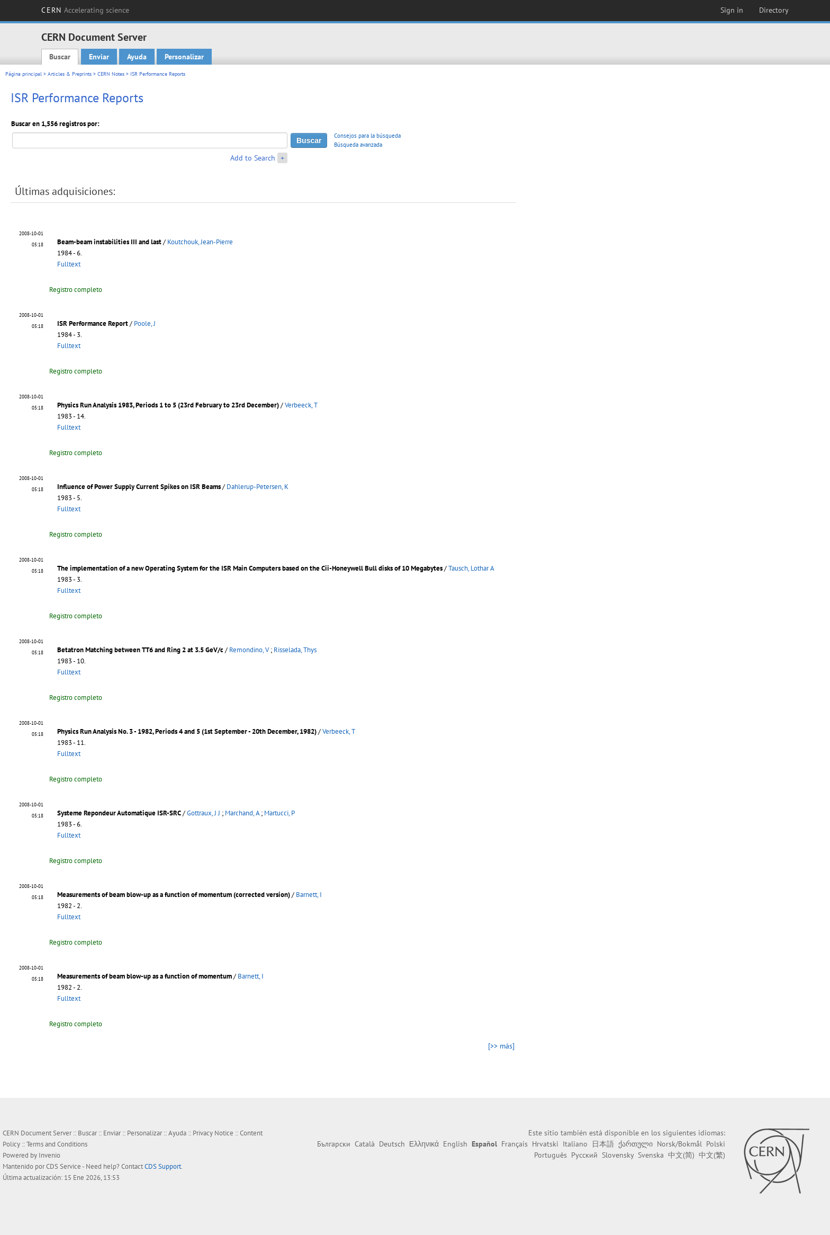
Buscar (59, 56)
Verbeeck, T (301, 405)
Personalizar (184, 56)
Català (365, 1144)
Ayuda (137, 56)
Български (333, 1144)
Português (550, 1155)
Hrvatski (545, 1144)
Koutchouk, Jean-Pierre (200, 241)
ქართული (635, 1144)
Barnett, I (309, 894)
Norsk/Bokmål (679, 1144)
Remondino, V (249, 649)
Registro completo (75, 289)
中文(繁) (712, 1155)
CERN (85, 10)
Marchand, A (242, 813)
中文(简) (681, 1155)
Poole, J (145, 323)
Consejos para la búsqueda (367, 135)
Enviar (99, 56)
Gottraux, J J (203, 813)
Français (514, 1144)
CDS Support (163, 1166)
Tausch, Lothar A (471, 568)
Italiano (575, 1144)
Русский (584, 1155)
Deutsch (392, 1144)
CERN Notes (110, 73)
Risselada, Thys (295, 649)
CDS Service (63, 1166)
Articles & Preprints (70, 73)
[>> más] (501, 1046)
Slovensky (618, 1155)
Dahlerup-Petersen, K (257, 486)
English (455, 1144)
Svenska (651, 1155)
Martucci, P (279, 813)
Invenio (49, 1155)
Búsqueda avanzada (358, 144)
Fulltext (68, 264)
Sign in (731, 10)
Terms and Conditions (56, 1144)
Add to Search (252, 158)
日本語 (603, 1144)
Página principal (23, 73)
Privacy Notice (213, 1133)
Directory (774, 10)
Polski (715, 1144)
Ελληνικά (424, 1144)
